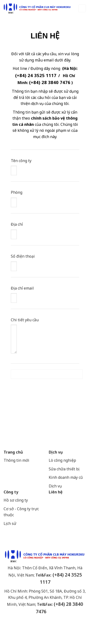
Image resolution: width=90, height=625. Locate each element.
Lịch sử (10, 523)
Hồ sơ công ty (16, 500)
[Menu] (82, 8)
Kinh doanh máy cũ (66, 477)
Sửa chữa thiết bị (64, 469)
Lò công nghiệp (62, 460)
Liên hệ (56, 492)
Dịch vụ (56, 452)
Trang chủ (13, 452)
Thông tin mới (16, 460)
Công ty (11, 492)
